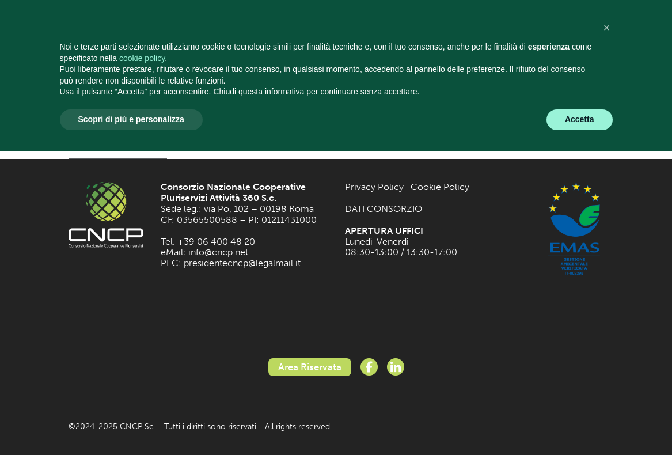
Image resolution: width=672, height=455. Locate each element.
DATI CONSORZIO (383, 208)
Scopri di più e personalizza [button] (131, 119)
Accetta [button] (579, 119)
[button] (607, 27)
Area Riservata (309, 367)
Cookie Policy (440, 186)
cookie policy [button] (142, 58)
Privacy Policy (374, 186)
